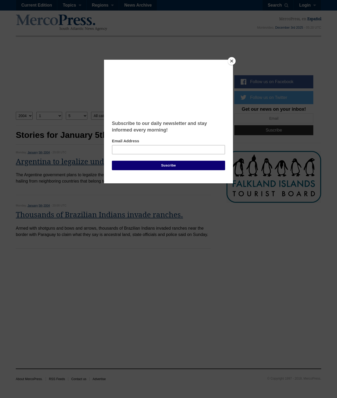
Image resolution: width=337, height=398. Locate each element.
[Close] (232, 61)
